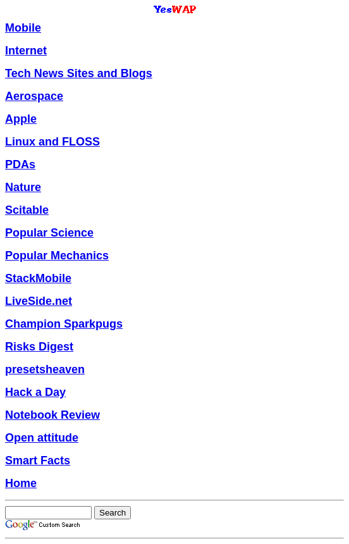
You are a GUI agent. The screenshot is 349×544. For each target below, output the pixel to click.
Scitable (27, 210)
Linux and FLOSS (52, 141)
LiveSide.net (38, 301)
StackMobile (38, 278)
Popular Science (49, 232)
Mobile (23, 28)
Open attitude (41, 437)
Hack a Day (35, 392)
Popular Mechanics (57, 255)
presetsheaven (45, 369)
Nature (23, 187)
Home (21, 483)
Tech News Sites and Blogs (78, 73)
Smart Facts (37, 460)
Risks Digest (39, 346)
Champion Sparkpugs (64, 324)
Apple (21, 119)
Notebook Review (52, 415)
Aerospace (34, 96)
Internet (26, 50)
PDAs (20, 164)
